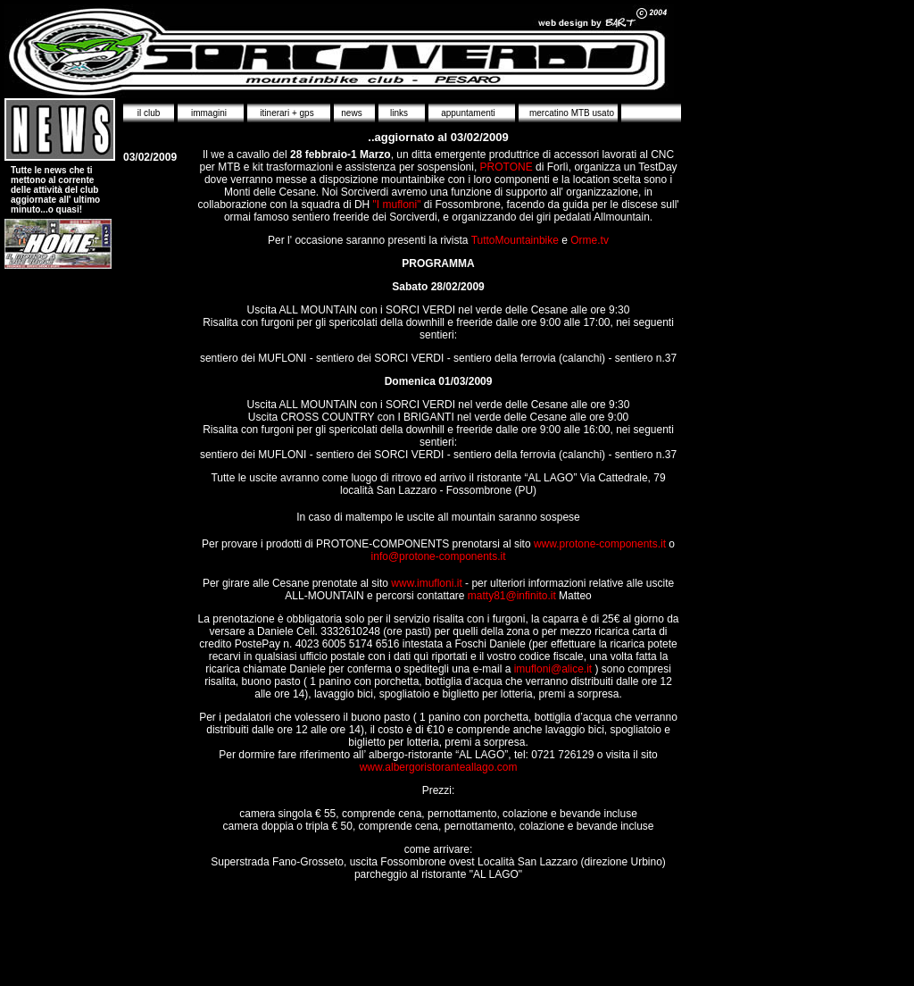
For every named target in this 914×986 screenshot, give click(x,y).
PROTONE (506, 167)
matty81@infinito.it (512, 595)
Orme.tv (588, 240)
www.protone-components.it (600, 544)
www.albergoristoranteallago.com (439, 767)
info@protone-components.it (438, 556)
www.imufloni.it (425, 583)
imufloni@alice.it (551, 669)
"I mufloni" (395, 204)
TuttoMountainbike (514, 240)
